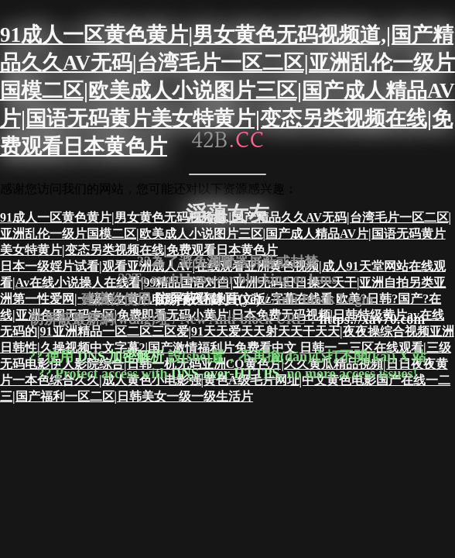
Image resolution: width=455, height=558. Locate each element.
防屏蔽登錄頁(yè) (208, 298)
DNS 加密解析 (121, 356)
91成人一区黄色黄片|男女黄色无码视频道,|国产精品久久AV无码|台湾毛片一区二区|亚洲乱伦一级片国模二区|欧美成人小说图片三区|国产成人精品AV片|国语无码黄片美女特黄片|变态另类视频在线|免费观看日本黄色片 (227, 90)
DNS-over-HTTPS (225, 373)
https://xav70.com (373, 319)
